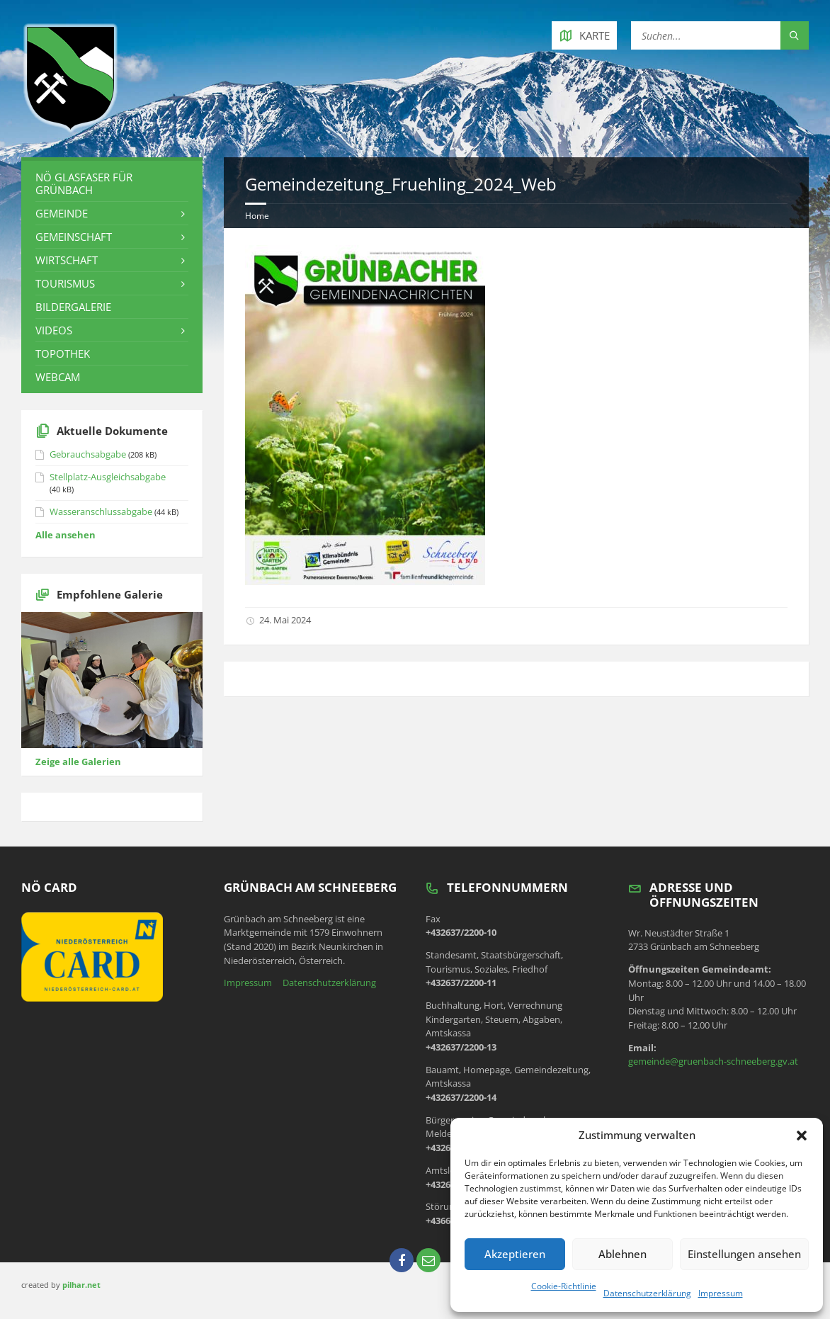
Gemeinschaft (73, 237)
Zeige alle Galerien (78, 761)
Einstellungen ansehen (744, 1254)
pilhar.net (81, 1284)
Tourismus (65, 283)
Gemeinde (61, 213)
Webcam (57, 377)
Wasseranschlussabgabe (101, 511)
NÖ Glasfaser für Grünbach (83, 183)
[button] (802, 1135)
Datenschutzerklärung (647, 1293)
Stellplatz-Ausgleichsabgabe (108, 476)
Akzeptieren (514, 1254)
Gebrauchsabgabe (88, 454)
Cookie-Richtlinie (563, 1286)
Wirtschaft (66, 260)
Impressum (720, 1293)
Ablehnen (622, 1254)
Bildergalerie (73, 307)
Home (257, 216)
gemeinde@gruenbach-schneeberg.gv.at (713, 1061)
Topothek (62, 353)
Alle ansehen (65, 534)
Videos (53, 330)
